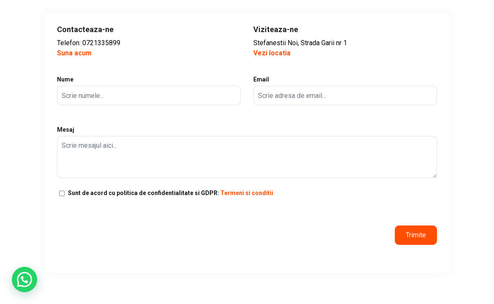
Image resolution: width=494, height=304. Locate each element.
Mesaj (247, 152)
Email (345, 90)
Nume (149, 90)
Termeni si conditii (246, 193)
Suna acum (74, 53)
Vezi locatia (271, 53)
